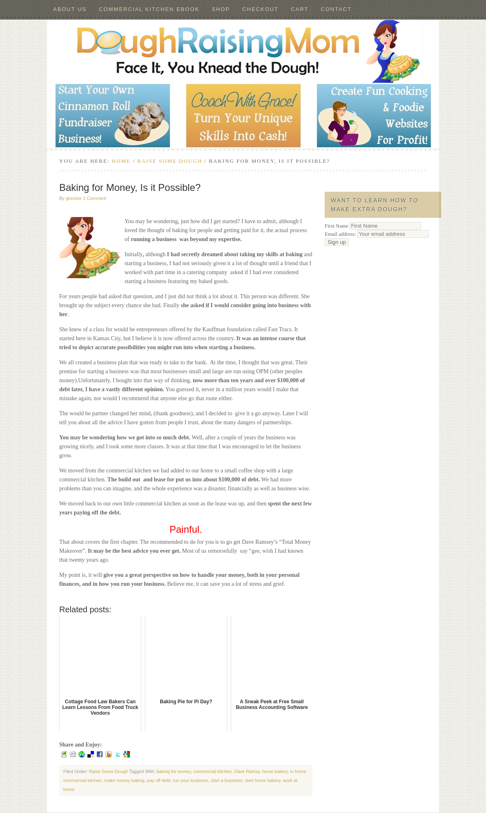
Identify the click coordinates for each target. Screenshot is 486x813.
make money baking (124, 780)
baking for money (174, 771)
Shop (221, 9)
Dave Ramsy (246, 771)
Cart (299, 9)
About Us (70, 9)
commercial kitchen (212, 771)
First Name (336, 226)
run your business (190, 780)
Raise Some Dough (108, 771)
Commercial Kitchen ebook (149, 9)
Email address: (377, 234)
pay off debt (158, 780)
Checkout (260, 9)
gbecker (74, 198)
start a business (226, 780)
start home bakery (262, 780)
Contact (336, 9)
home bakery (275, 771)
